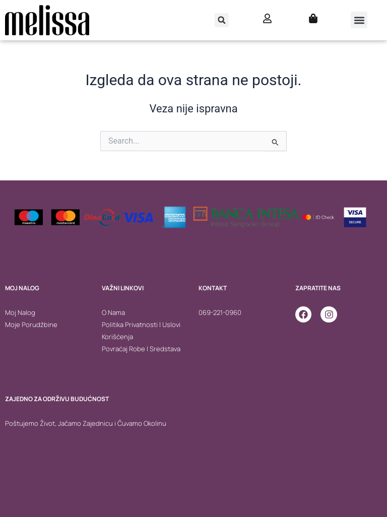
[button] (222, 20)
